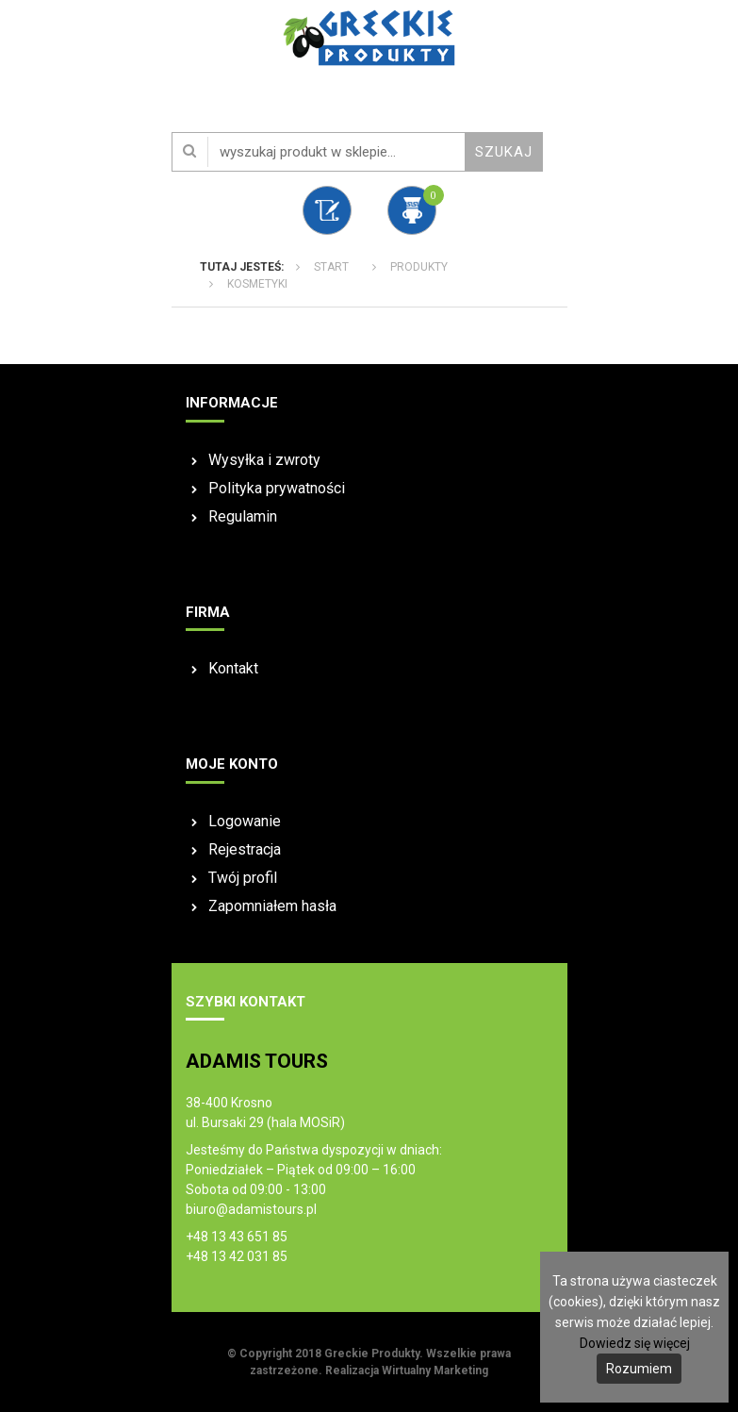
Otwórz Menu (20, 47)
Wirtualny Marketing (435, 1370)
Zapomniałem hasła (272, 906)
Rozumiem (639, 1368)
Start (331, 267)
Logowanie (244, 821)
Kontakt (233, 668)
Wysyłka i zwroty (264, 460)
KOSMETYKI (257, 284)
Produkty (419, 267)
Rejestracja (244, 849)
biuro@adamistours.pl (251, 1209)
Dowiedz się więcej (635, 1343)
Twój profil (242, 878)
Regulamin (242, 516)
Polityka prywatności (276, 488)
